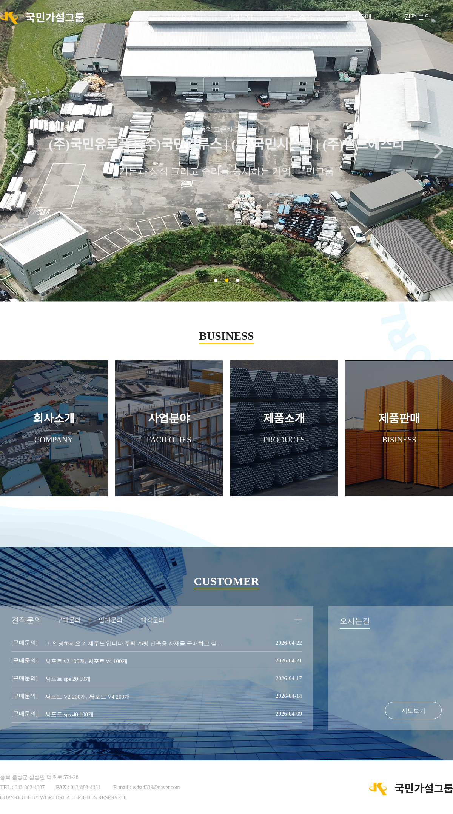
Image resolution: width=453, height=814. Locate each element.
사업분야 (239, 16)
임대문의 (111, 620)
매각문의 (152, 620)
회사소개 (180, 16)
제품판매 (358, 16)
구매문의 (69, 620)
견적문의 (417, 16)
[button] (438, 151)
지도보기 (413, 711)
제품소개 (299, 16)
